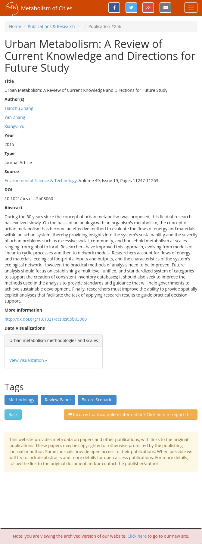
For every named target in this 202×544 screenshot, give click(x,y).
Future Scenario (97, 400)
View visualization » (28, 360)
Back (13, 414)
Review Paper (58, 400)
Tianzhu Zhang (19, 108)
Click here (137, 536)
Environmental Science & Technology (41, 180)
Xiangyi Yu (14, 126)
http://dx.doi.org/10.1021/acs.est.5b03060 (46, 319)
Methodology (21, 400)
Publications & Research (51, 26)
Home (15, 26)
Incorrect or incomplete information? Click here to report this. (131, 414)
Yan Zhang (15, 117)
